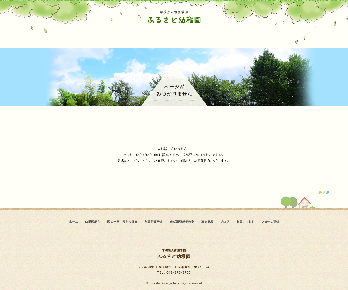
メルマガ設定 (271, 222)
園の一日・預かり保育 (131, 36)
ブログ (246, 36)
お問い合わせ (275, 36)
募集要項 (221, 36)
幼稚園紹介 (98, 36)
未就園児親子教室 (195, 36)
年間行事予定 (164, 36)
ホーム (68, 36)
